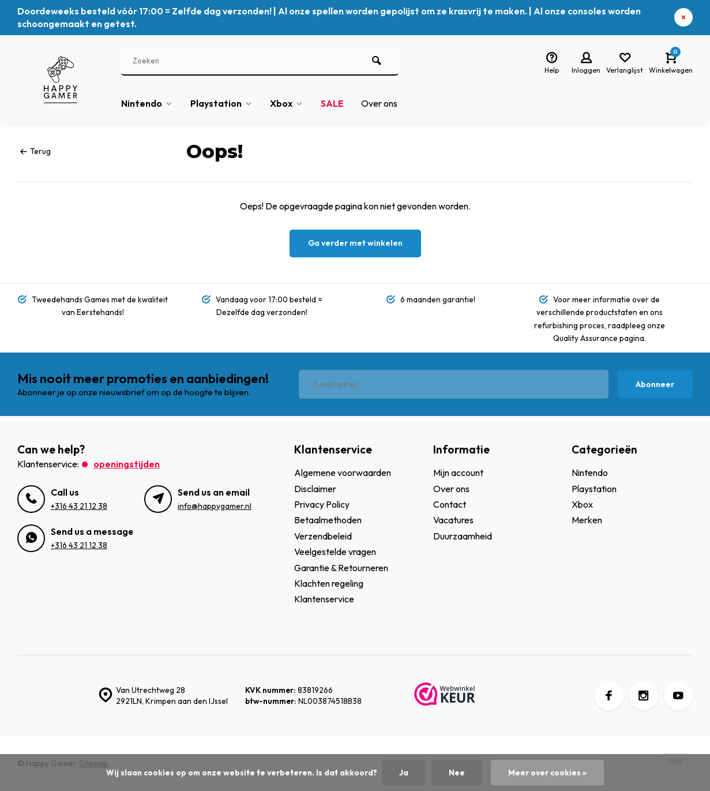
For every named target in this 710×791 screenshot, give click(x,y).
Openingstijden (126, 464)
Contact (449, 504)
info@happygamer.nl (214, 506)
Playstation (221, 103)
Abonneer (655, 384)
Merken (587, 520)
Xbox (286, 103)
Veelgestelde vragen (335, 551)
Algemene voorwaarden (342, 472)
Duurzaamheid (462, 536)
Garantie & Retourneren (341, 567)
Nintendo (147, 103)
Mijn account (458, 472)
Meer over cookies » (547, 772)
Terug (35, 151)
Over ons (379, 103)
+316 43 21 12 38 (79, 506)
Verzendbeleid (323, 536)
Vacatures (453, 520)
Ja (403, 772)
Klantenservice (324, 599)
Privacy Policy (322, 504)
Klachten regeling (328, 583)
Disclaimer (315, 488)
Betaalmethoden (328, 520)
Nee (457, 772)
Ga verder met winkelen (355, 243)
